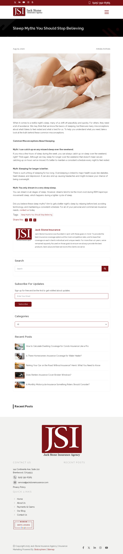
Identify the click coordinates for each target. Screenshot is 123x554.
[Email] (61, 296)
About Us (19, 503)
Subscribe (23, 304)
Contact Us (20, 515)
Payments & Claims (24, 507)
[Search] (61, 268)
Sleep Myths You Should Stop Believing (36, 215)
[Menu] (106, 12)
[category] (61, 324)
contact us (24, 210)
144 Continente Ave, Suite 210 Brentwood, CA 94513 (26, 471)
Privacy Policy (19, 487)
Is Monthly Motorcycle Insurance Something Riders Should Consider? (58, 384)
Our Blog (19, 511)
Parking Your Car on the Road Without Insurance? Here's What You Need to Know (63, 365)
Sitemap (51, 549)
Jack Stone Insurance (47, 229)
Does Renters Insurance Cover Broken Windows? (48, 375)
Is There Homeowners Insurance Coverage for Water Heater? (54, 356)
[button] (105, 268)
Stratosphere (40, 549)
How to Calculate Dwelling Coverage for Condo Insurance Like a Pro (57, 346)
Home (18, 499)
